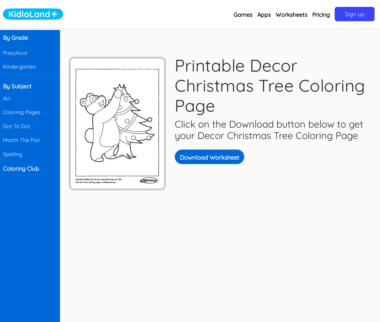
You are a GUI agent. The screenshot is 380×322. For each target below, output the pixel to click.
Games (243, 14)
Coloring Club (21, 168)
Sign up (355, 14)
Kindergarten (19, 66)
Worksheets (291, 14)
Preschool (15, 52)
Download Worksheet (209, 157)
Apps (264, 14)
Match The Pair (21, 140)
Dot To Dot (16, 126)
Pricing (321, 14)
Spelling (12, 154)
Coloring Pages (21, 112)
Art (6, 98)
